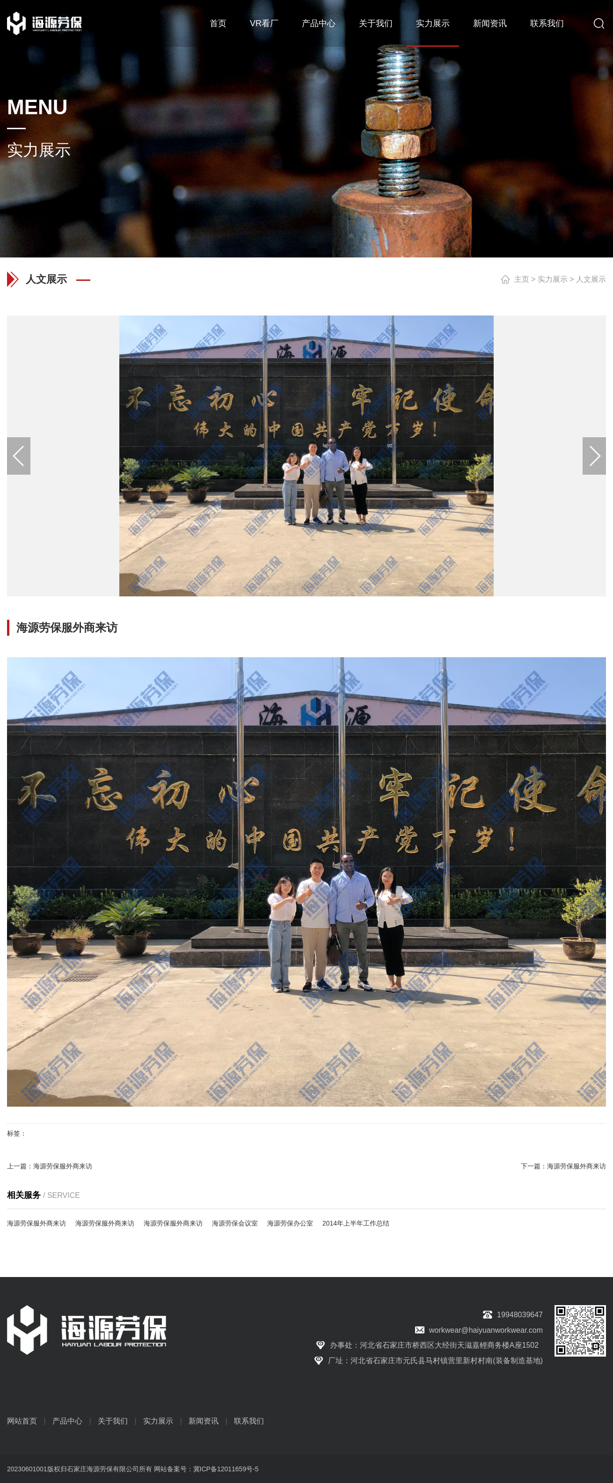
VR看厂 (264, 23)
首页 (218, 23)
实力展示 (433, 23)
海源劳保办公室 (290, 1223)
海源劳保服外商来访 (62, 1166)
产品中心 (319, 23)
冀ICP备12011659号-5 (226, 1469)
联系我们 (547, 23)
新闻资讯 (490, 23)
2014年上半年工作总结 (355, 1223)
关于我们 (376, 23)
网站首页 (22, 1421)
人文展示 (591, 279)
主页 (521, 279)
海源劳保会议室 (235, 1223)
